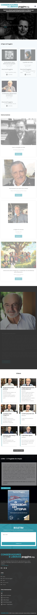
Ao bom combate (6, 595)
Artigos (3, 576)
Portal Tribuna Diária (6, 602)
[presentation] (11, 539)
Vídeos (3, 580)
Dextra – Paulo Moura (6, 604)
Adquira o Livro (6, 488)
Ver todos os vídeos (18, 450)
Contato (4, 584)
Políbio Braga (5, 599)
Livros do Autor (5, 582)
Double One (33, 613)
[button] (35, 6)
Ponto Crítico (5, 597)
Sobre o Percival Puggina (7, 578)
